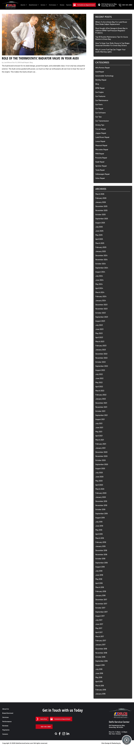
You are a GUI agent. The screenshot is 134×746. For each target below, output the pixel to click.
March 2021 (99, 440)
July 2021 (98, 423)
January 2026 (100, 202)
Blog (31, 62)
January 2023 (100, 350)
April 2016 (99, 681)
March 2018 (99, 587)
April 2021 (99, 436)
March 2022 (99, 391)
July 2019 (98, 522)
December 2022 (101, 354)
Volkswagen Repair (102, 174)
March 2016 (99, 685)
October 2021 (100, 411)
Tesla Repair (100, 170)
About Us (23, 4)
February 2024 (100, 296)
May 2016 (98, 677)
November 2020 (101, 456)
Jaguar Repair (100, 133)
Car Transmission (102, 121)
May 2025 (99, 235)
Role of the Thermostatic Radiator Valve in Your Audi (40, 58)
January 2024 (100, 300)
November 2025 (101, 210)
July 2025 (99, 227)
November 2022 (101, 358)
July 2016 (98, 669)
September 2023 (101, 317)
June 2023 (99, 329)
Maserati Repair (101, 145)
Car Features (100, 96)
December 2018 (101, 550)
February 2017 (100, 640)
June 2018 (99, 575)
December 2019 (101, 501)
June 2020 (99, 477)
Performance (52, 4)
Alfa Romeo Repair (102, 67)
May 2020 (99, 481)
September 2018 (101, 563)
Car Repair (99, 108)
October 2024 (100, 264)
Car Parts (99, 104)
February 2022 (100, 395)
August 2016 (100, 665)
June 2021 (99, 427)
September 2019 (101, 513)
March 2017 (99, 636)
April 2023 (99, 337)
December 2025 (101, 206)
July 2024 (99, 276)
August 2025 (100, 223)
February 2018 (100, 591)
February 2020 (100, 493)
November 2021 (101, 407)
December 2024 (101, 255)
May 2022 (99, 382)
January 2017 (100, 644)
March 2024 (99, 292)
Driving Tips (99, 125)
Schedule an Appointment (86, 5)
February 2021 (100, 444)
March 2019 (99, 538)
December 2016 (101, 649)
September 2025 (101, 218)
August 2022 (100, 370)
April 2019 (99, 534)
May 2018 (98, 579)
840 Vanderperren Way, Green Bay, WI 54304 (117, 726)
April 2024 (99, 288)
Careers (5, 734)
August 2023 (100, 321)
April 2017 (99, 632)
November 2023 (101, 309)
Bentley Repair (100, 80)
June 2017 (99, 624)
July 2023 (99, 325)
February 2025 (100, 247)
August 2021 (100, 419)
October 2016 (100, 657)
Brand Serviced (33, 4)
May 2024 (99, 284)
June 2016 (99, 673)
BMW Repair (100, 88)
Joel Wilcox (8, 62)
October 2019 (100, 509)
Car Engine (99, 92)
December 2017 (101, 599)
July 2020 (99, 472)
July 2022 (99, 374)
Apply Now (43, 719)
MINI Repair (99, 153)
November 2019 (101, 505)
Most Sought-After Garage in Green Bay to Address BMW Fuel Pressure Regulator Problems (111, 30)
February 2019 (100, 542)
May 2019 (98, 530)
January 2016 (100, 694)
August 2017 (100, 616)
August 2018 (100, 567)
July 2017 (98, 620)
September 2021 (101, 415)
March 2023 (99, 341)
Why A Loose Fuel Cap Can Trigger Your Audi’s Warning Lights (110, 50)
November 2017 (101, 604)
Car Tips (98, 117)
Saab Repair (100, 162)
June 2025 (99, 231)
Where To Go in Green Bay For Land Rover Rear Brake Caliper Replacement (111, 23)
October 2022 (100, 362)
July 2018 (98, 571)
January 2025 (100, 251)
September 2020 (101, 464)
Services (43, 4)
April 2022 (99, 386)
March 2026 (99, 194)
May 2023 (99, 333)
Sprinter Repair (101, 166)
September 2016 (101, 661)
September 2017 (101, 612)
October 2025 (100, 214)
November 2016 (101, 653)
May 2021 (98, 431)
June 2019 (99, 526)
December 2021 (101, 403)
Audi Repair (25, 62)
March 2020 (99, 489)
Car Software (100, 113)
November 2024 (101, 259)
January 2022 (100, 399)
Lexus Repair (100, 141)
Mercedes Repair (101, 149)
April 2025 (99, 239)
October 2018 (100, 558)
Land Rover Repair (102, 137)
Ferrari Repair (100, 129)
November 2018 (101, 554)
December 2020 (101, 452)
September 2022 (101, 366)
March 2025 (99, 243)
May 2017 (98, 628)
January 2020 (100, 497)
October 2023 (100, 313)
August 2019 (100, 518)
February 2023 (100, 345)
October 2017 (100, 608)
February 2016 (100, 690)
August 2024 (100, 272)
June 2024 (99, 280)
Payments (69, 4)
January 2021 (100, 448)
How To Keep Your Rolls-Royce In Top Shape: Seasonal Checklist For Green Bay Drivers (112, 44)
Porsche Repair (101, 158)
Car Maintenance (101, 100)
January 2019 (100, 546)
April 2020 (99, 485)
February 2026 (100, 198)
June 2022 (99, 378)
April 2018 (99, 583)
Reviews (62, 4)
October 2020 (100, 460)
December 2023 (101, 305)
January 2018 (100, 595)
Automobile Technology (104, 76)
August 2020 (100, 468)
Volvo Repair (100, 178)
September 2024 (101, 268)
